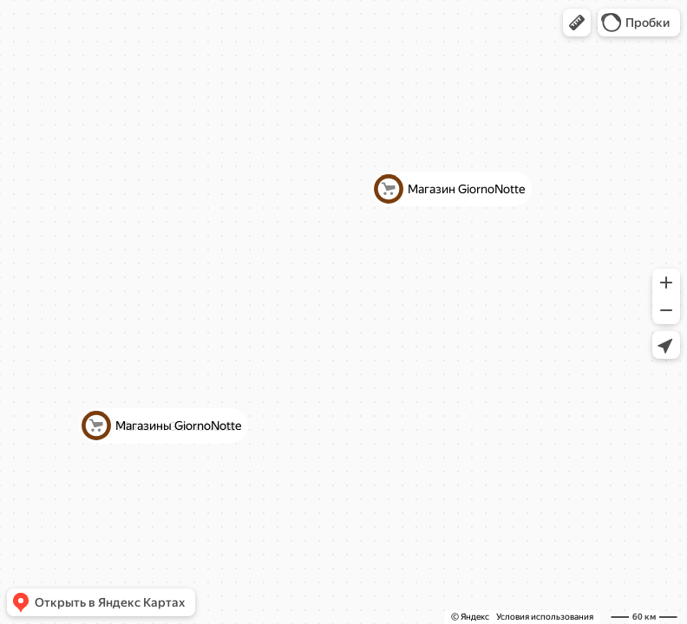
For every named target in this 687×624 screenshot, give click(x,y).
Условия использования (544, 616)
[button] (577, 22)
